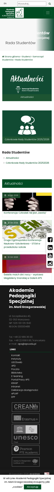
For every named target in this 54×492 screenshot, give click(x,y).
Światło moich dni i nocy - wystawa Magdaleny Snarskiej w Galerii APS (23, 276)
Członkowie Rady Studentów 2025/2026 (27, 139)
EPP (13, 397)
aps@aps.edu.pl (27, 344)
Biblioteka (16, 372)
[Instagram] (50, 263)
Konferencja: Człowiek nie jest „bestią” (25, 212)
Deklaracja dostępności (24, 390)
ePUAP (14, 393)
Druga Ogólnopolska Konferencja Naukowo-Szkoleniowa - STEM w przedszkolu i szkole (22, 243)
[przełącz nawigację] (48, 13)
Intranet (15, 386)
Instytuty (16, 358)
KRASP (14, 383)
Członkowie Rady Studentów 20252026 (27, 163)
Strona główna (12, 56)
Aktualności (12, 158)
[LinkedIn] (50, 247)
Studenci (26, 56)
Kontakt (15, 355)
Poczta (15, 369)
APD (13, 365)
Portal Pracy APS (20, 379)
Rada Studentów (24, 59)
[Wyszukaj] (31, 4)
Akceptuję (32, 487)
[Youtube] (50, 255)
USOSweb (16, 362)
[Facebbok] (50, 240)
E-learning (17, 376)
